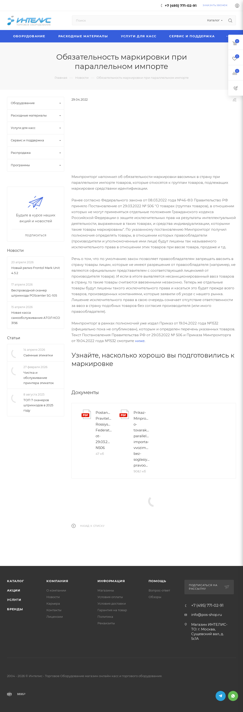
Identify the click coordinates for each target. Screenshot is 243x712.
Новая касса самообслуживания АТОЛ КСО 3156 (35, 318)
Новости (15, 250)
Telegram (221, 696)
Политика (105, 616)
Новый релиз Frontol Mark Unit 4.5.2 (35, 270)
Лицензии (54, 616)
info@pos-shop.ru (206, 614)
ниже (140, 341)
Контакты (53, 610)
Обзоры (155, 597)
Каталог (15, 581)
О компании (56, 590)
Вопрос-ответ (159, 590)
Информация (111, 581)
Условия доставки (111, 603)
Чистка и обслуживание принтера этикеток (38, 378)
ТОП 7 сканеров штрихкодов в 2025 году (38, 405)
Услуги (14, 600)
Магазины (105, 590)
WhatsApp (233, 696)
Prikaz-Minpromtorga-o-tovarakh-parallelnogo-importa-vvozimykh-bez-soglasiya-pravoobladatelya (142, 438)
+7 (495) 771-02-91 (181, 5)
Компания (57, 581)
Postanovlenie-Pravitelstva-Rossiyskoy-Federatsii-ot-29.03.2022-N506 (104, 430)
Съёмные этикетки (38, 355)
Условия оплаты (110, 597)
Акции (13, 590)
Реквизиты (106, 623)
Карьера (53, 603)
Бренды (15, 609)
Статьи (13, 338)
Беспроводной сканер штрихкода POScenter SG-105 (34, 292)
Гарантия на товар (112, 610)
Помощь (157, 581)
